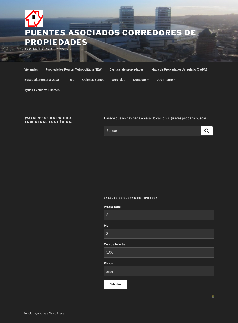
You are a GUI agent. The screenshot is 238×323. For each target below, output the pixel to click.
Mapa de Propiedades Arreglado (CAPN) (179, 69)
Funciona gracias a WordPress (44, 313)
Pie (106, 225)
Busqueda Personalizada (41, 79)
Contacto (141, 79)
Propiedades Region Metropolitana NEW (74, 69)
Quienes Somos (93, 79)
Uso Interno (167, 79)
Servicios (118, 79)
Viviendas (31, 69)
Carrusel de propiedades (127, 69)
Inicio (71, 79)
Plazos (108, 263)
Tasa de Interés (114, 244)
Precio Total (112, 206)
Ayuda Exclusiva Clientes (42, 90)
